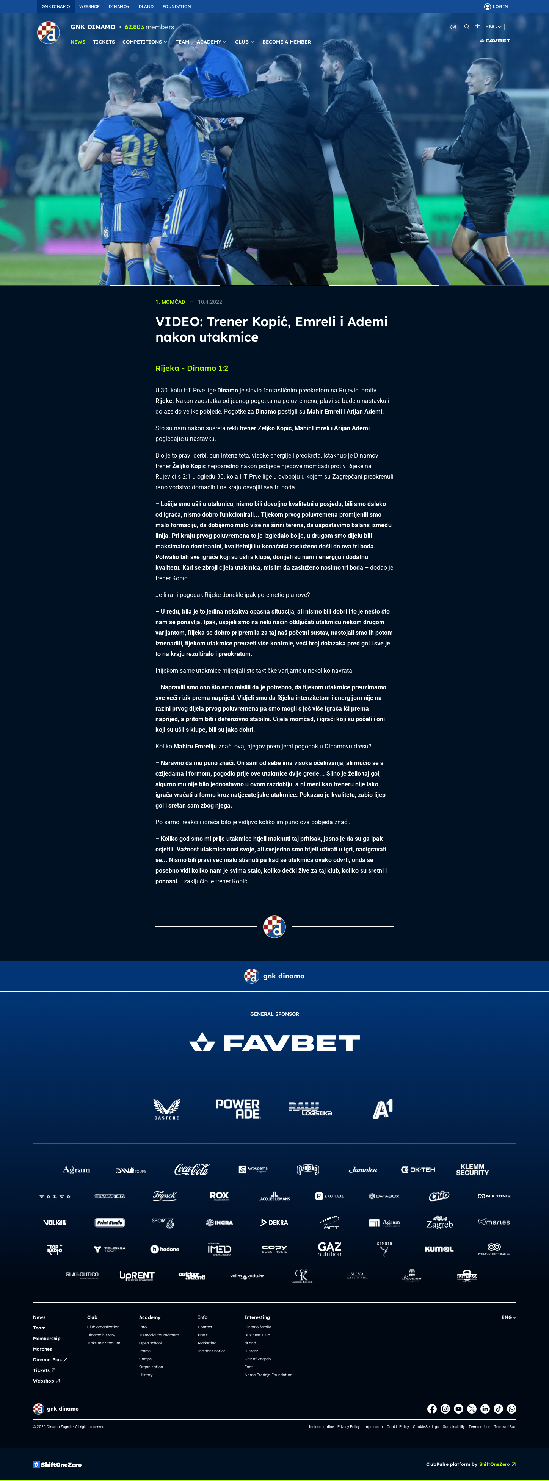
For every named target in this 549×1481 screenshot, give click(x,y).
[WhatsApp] (511, 1409)
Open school (150, 1342)
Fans (249, 1366)
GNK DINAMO (56, 6)
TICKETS (104, 42)
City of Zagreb (258, 1358)
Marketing (207, 1342)
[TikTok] (498, 1409)
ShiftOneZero (497, 1464)
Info (143, 1327)
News (39, 1317)
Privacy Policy (348, 1427)
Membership (47, 1338)
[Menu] (509, 26)
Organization (151, 1366)
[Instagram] (445, 1409)
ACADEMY (212, 42)
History (145, 1374)
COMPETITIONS (145, 42)
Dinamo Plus (50, 1360)
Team (39, 1328)
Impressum (373, 1427)
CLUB (245, 42)
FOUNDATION (177, 6)
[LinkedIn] (485, 1409)
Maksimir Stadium (103, 1342)
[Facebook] (432, 1409)
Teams (145, 1350)
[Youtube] (458, 1409)
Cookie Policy (398, 1427)
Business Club (257, 1335)
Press (203, 1335)
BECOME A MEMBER (286, 42)
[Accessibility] (477, 26)
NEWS (78, 42)
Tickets (44, 1370)
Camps (145, 1358)
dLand (250, 1342)
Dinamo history (101, 1335)
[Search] (466, 26)
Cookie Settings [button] (426, 1427)
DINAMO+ (119, 6)
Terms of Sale (505, 1427)
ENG (493, 26)
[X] (472, 1409)
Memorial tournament (159, 1335)
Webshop (47, 1381)
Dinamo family (258, 1327)
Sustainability (454, 1427)
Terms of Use (479, 1427)
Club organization (103, 1327)
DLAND (146, 6)
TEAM (182, 42)
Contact (205, 1327)
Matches (42, 1349)
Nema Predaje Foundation (268, 1374)
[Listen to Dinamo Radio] (453, 26)
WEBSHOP (89, 6)
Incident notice (212, 1350)
